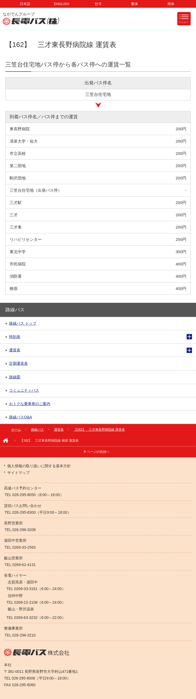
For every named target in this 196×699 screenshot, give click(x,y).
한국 (98, 4)
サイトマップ (18, 472)
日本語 (25, 4)
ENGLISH (61, 4)
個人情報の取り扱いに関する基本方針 (39, 466)
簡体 (170, 4)
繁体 (134, 4)
